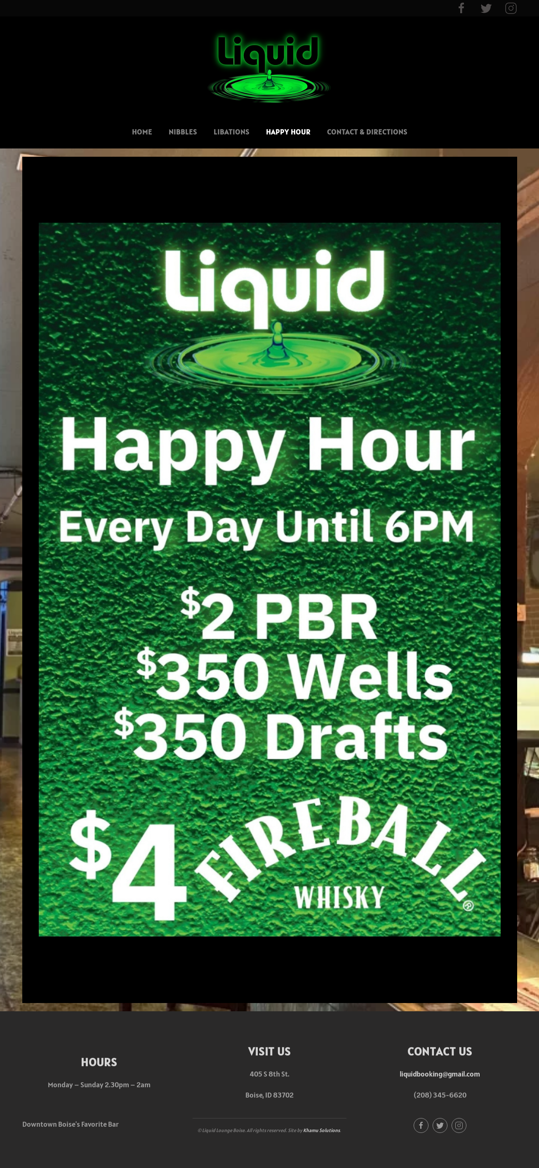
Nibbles (183, 132)
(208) (423, 1094)
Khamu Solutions (321, 1129)
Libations (231, 132)
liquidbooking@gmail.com (440, 1073)
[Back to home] (269, 66)
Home (142, 132)
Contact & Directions (367, 132)
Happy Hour (288, 132)
